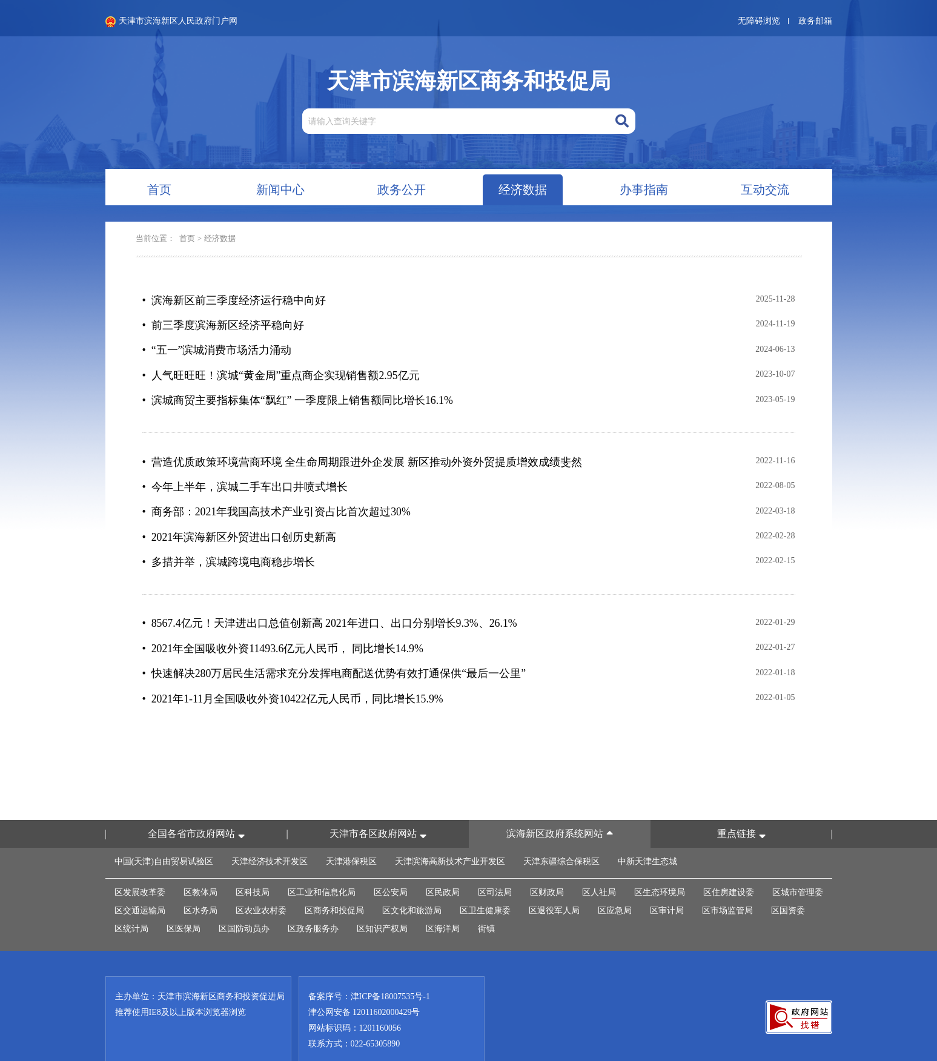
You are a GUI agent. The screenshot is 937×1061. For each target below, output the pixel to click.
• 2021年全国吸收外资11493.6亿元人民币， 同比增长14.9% (283, 625)
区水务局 (200, 882)
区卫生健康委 (485, 882)
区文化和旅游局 (412, 882)
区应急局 (615, 882)
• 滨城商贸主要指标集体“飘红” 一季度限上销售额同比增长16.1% (298, 391)
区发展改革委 (139, 863)
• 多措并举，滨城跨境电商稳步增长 (228, 543)
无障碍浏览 (759, 20)
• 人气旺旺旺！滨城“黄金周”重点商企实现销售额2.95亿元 (281, 368)
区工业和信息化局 (322, 863)
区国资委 (788, 882)
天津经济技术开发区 (269, 833)
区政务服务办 (313, 900)
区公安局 (391, 863)
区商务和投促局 (334, 882)
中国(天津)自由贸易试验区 (163, 833)
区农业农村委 (261, 882)
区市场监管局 (727, 882)
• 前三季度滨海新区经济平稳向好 (223, 322)
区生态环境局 (659, 863)
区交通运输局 (139, 882)
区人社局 (599, 863)
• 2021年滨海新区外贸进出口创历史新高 (239, 520)
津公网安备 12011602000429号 (364, 983)
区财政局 (547, 863)
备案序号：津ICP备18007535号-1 (369, 968)
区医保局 (183, 900)
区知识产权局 (382, 900)
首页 (187, 238)
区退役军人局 (554, 882)
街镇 (486, 900)
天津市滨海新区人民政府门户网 (171, 21)
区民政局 (443, 863)
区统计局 (131, 900)
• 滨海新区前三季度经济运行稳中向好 (234, 299)
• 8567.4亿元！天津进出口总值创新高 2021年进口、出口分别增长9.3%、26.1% (330, 602)
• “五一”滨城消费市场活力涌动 (217, 345)
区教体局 (200, 863)
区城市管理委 (797, 863)
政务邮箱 (815, 20)
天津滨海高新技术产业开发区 (450, 833)
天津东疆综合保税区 (561, 833)
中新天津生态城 (647, 833)
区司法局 (495, 863)
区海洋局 (443, 900)
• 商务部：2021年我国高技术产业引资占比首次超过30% (276, 497)
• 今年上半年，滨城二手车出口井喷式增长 (245, 474)
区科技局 (253, 863)
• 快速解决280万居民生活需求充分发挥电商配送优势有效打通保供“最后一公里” (334, 648)
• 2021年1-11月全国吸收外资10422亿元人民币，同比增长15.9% (293, 671)
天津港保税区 (351, 833)
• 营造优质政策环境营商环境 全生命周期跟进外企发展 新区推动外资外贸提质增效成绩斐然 (362, 451)
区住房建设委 (728, 863)
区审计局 (667, 882)
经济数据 (220, 238)
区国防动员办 (244, 900)
